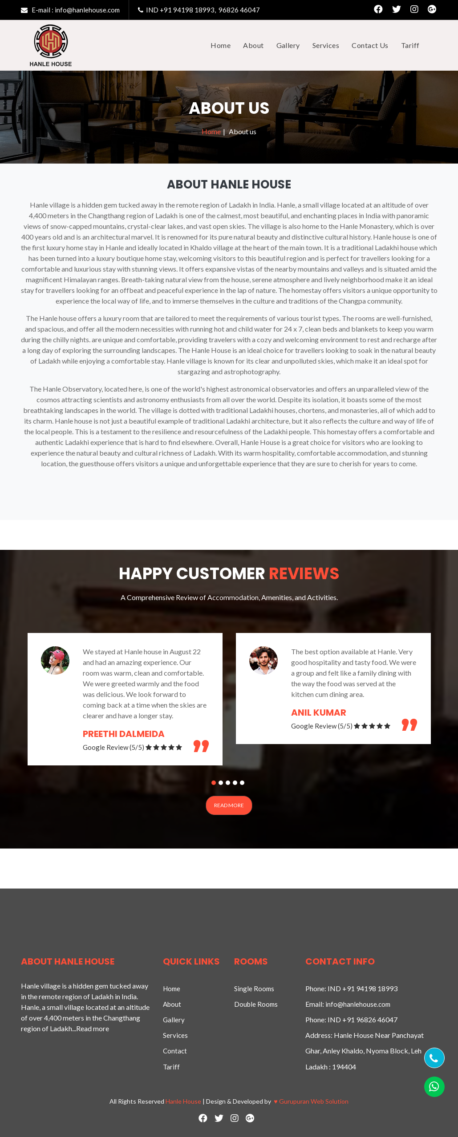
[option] (125, 699)
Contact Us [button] (370, 45)
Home (211, 131)
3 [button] (229, 784)
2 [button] (222, 784)
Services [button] (326, 45)
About (172, 1004)
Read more (92, 1028)
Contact (175, 1051)
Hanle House (183, 1101)
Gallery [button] (288, 45)
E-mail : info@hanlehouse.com (70, 10)
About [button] (253, 45)
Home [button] (221, 45)
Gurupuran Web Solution (311, 1101)
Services (175, 1035)
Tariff (171, 1067)
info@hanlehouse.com (357, 1004)
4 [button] (236, 784)
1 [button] (215, 784)
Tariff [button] (410, 45)
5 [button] (243, 784)
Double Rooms (256, 1004)
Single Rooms (254, 989)
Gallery (174, 1020)
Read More (229, 805)
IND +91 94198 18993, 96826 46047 (199, 10)
